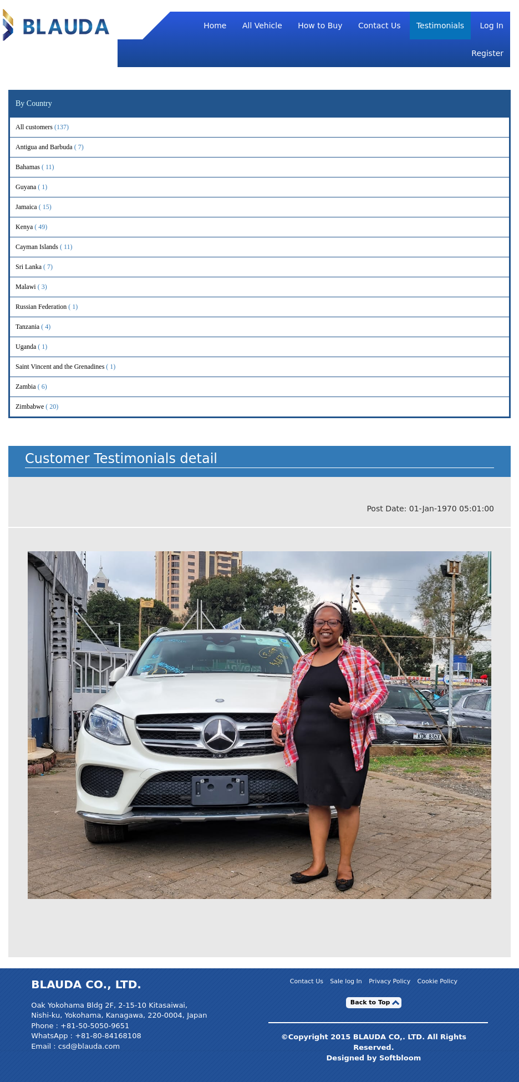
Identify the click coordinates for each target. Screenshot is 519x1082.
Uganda (40, 347)
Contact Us (379, 25)
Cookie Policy (437, 982)
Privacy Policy (389, 982)
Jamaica (41, 207)
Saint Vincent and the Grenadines (75, 367)
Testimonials (440, 25)
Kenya (39, 227)
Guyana (40, 187)
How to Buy (320, 25)
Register (487, 53)
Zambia (40, 387)
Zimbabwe (44, 406)
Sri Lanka (43, 267)
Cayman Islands (52, 247)
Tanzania (42, 327)
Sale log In (346, 982)
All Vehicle (262, 25)
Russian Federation (56, 307)
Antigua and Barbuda (59, 147)
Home (214, 25)
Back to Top (370, 1002)
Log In (491, 25)
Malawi (40, 287)
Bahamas (42, 167)
